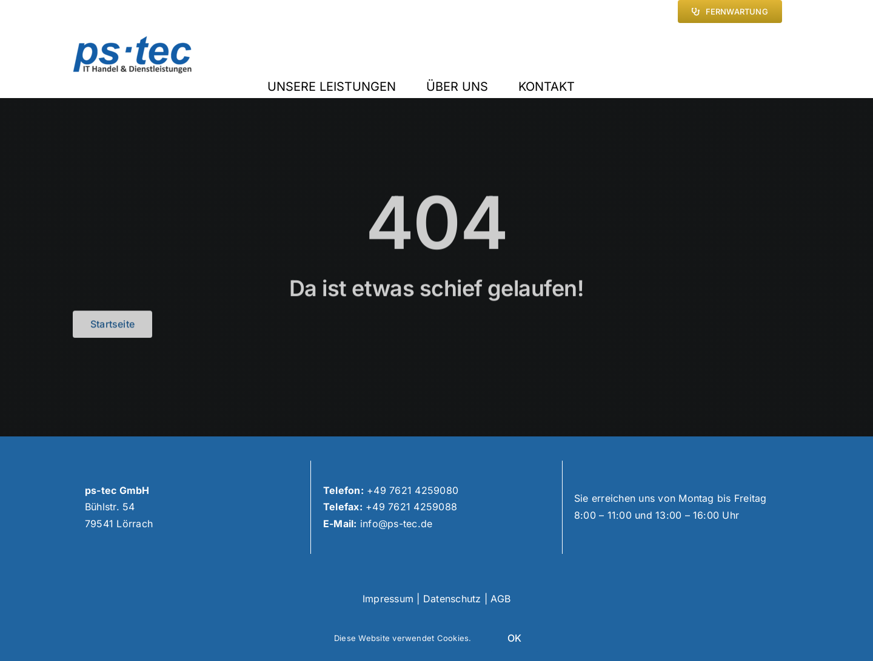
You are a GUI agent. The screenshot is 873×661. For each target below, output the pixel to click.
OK (514, 638)
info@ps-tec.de (396, 524)
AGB (500, 599)
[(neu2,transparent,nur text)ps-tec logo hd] (132, 41)
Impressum (388, 599)
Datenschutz (452, 599)
